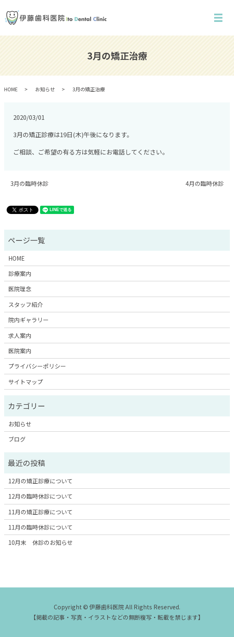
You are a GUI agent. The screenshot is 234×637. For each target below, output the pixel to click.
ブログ (17, 439)
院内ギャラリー (28, 320)
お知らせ (45, 89)
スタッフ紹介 (25, 304)
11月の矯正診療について (40, 512)
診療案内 (19, 273)
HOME (11, 89)
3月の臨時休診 (29, 184)
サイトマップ (25, 382)
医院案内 (19, 351)
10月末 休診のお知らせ (40, 542)
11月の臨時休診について (40, 527)
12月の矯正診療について (40, 481)
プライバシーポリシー (37, 366)
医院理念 (19, 289)
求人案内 (19, 335)
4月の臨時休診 (205, 184)
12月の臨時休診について (40, 496)
